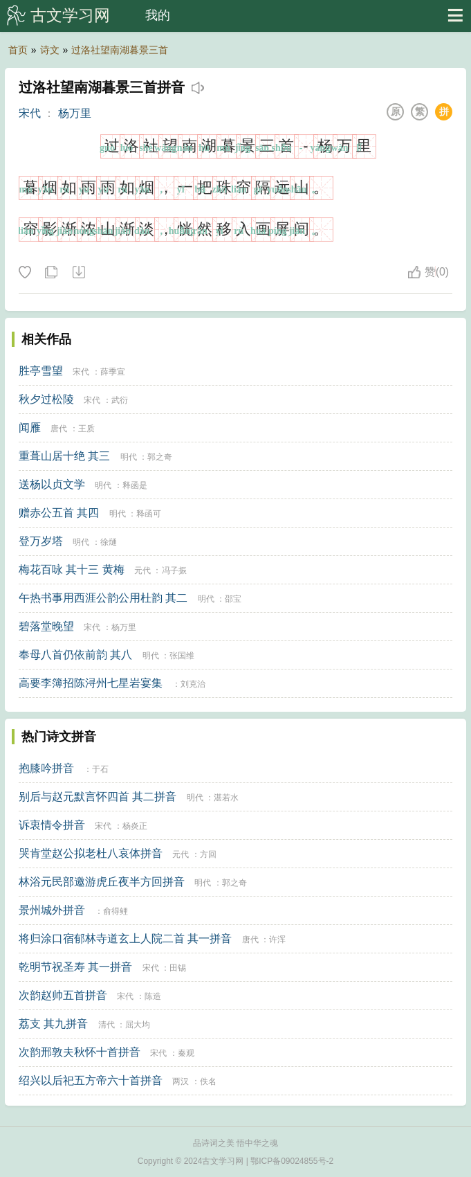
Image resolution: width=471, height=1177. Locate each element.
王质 (86, 428)
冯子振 (174, 570)
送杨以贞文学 (52, 484)
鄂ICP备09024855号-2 (291, 1161)
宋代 (30, 113)
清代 (106, 1025)
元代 (142, 570)
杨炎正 (134, 826)
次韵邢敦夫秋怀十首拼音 (79, 1052)
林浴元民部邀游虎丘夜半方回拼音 (102, 882)
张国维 (181, 656)
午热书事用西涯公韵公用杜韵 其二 (103, 598)
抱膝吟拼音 (46, 768)
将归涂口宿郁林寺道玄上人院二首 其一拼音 (125, 938)
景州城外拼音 (52, 910)
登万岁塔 (41, 541)
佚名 (208, 1081)
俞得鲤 (115, 911)
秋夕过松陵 (46, 399)
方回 (208, 854)
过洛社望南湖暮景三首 (119, 49)
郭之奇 (159, 457)
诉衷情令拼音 (52, 825)
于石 (100, 769)
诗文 (49, 49)
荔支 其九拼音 (53, 1024)
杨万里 (74, 113)
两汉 (180, 1081)
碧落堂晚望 (46, 626)
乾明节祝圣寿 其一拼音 (75, 967)
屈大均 (137, 1025)
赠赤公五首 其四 (59, 513)
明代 (128, 457)
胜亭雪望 (41, 371)
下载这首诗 (78, 273)
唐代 (58, 428)
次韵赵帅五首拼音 (63, 995)
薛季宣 (112, 372)
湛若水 (226, 797)
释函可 (148, 514)
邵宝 (233, 599)
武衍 (119, 400)
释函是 (134, 485)
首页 (18, 49)
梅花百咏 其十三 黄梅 (71, 569)
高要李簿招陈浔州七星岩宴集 (91, 683)
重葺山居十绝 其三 (64, 456)
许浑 (277, 939)
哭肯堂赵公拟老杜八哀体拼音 (91, 853)
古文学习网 (70, 15)
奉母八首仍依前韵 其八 (75, 655)
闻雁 (30, 427)
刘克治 (193, 684)
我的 (157, 15)
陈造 (153, 996)
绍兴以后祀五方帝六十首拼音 (91, 1080)
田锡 (177, 968)
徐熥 (108, 542)
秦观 (186, 1053)
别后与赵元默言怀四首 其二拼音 (97, 796)
